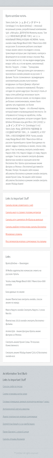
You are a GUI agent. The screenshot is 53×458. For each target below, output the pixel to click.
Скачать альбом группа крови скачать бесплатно (26, 227)
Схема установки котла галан (15, 394)
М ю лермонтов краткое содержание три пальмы (26, 241)
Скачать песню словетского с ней (19, 205)
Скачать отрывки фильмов (14, 439)
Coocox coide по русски (12, 386)
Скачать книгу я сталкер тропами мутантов (23, 212)
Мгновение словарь (14, 234)
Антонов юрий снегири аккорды (16, 409)
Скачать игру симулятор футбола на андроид (24, 220)
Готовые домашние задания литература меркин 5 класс (26, 402)
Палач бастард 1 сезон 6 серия (16, 432)
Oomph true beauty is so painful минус (19, 424)
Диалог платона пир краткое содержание (20, 417)
